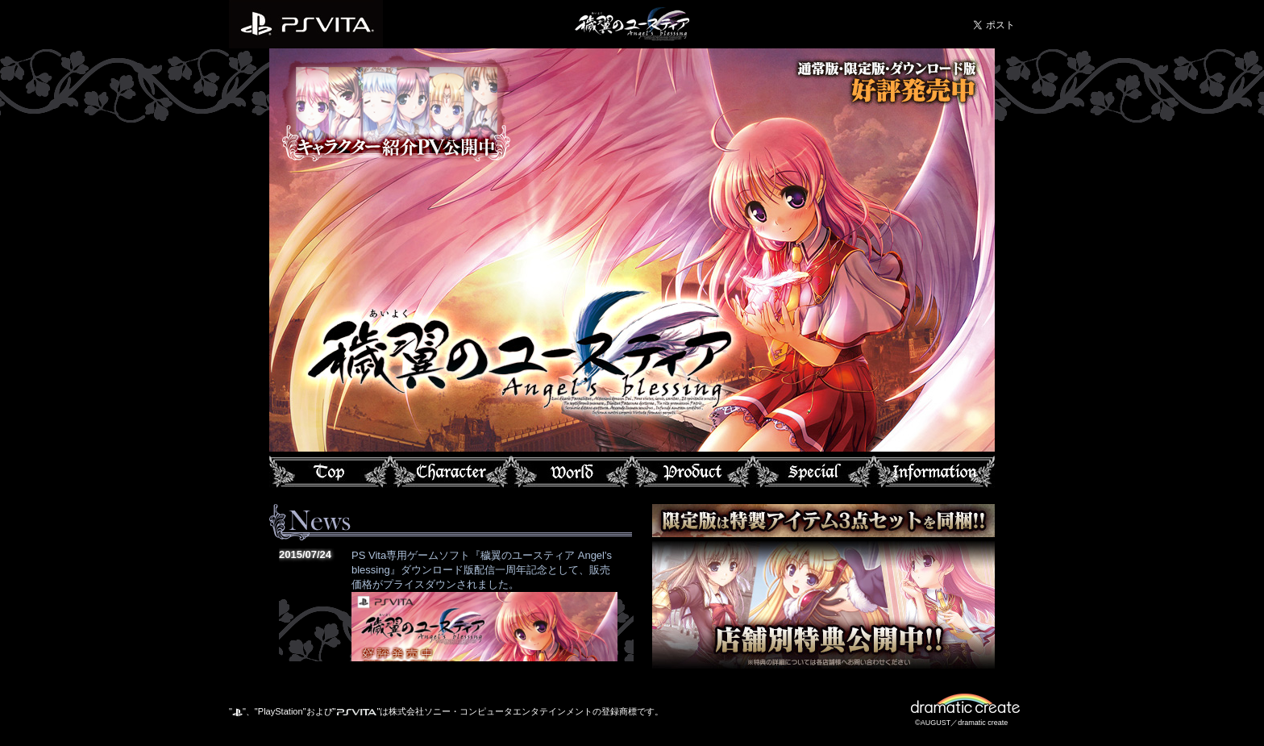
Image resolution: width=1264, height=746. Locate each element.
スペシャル (813, 472)
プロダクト (692, 472)
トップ (329, 472)
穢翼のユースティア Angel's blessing (632, 22)
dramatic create (971, 706)
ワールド (571, 472)
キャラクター (450, 472)
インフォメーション (934, 472)
